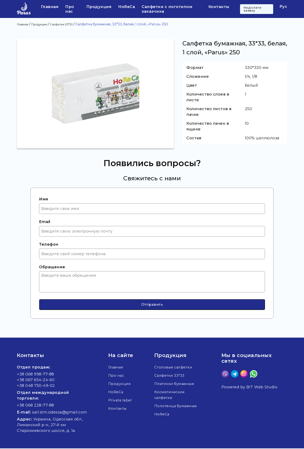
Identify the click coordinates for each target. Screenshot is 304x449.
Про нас (69, 9)
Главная (50, 6)
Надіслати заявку (253, 9)
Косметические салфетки (170, 395)
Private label (115, 403)
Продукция (99, 6)
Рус (283, 6)
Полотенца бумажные (177, 406)
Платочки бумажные (175, 384)
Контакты (218, 6)
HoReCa (126, 6)
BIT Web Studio (261, 387)
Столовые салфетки (175, 367)
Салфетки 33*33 (170, 376)
